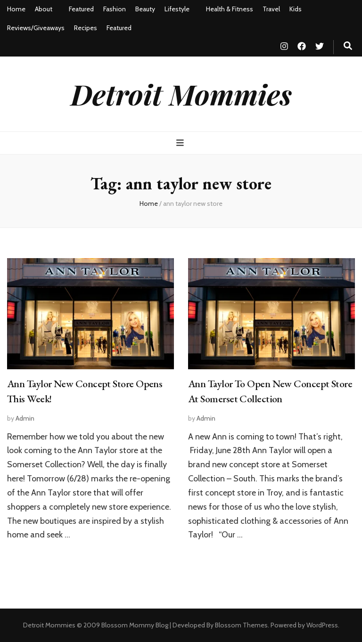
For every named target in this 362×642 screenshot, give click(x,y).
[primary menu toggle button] (181, 142)
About (43, 9)
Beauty (145, 9)
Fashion (114, 9)
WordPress (322, 625)
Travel (271, 9)
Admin (25, 418)
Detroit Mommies (181, 94)
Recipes (85, 28)
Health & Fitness (229, 9)
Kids (295, 9)
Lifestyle (177, 9)
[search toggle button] (348, 45)
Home (16, 9)
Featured (81, 9)
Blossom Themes (241, 625)
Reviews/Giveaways (36, 28)
